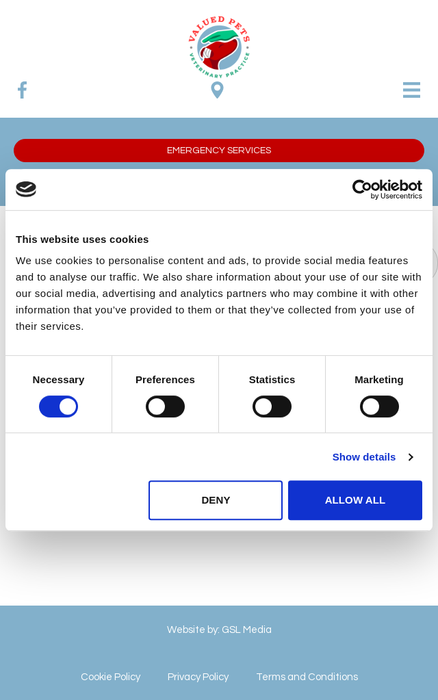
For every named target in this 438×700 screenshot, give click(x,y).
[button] (219, 150)
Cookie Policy (110, 677)
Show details (364, 457)
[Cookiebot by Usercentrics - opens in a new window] (362, 189)
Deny (215, 500)
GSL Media (247, 630)
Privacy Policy (198, 677)
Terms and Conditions (307, 677)
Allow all (355, 500)
